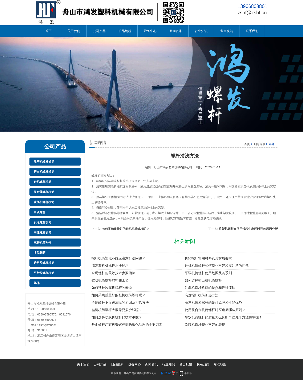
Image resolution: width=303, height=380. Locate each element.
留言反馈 (226, 31)
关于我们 (74, 31)
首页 (48, 31)
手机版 (188, 373)
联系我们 (252, 31)
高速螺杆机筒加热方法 (201, 295)
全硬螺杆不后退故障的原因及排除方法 (120, 302)
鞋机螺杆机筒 (42, 181)
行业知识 (201, 31)
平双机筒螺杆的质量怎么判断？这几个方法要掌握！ (223, 317)
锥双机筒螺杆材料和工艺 (110, 280)
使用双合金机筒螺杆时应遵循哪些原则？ (215, 310)
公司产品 (99, 31)
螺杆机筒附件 (42, 242)
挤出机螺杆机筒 (44, 171)
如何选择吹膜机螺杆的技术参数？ (117, 317)
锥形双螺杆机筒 (44, 262)
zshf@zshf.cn (252, 12)
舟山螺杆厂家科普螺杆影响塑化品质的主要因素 (127, 324)
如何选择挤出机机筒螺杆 (203, 280)
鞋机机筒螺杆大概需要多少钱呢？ (117, 310)
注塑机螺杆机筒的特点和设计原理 (210, 288)
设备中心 (150, 31)
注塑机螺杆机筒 (44, 161)
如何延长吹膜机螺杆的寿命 (112, 288)
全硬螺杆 (39, 212)
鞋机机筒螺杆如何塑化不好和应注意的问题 (217, 265)
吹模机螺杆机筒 (44, 202)
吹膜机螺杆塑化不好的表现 (205, 324)
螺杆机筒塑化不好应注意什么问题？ (118, 258)
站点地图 (220, 364)
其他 (37, 283)
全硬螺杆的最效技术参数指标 (113, 273)
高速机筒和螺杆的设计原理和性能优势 (213, 302)
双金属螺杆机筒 (44, 192)
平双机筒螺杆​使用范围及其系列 (208, 273)
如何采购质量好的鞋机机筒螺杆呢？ (125, 228)
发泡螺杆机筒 (42, 222)
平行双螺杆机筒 (44, 273)
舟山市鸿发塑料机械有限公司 (173, 167)
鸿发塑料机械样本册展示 (110, 265)
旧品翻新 (124, 31)
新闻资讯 (175, 31)
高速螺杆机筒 (42, 232)
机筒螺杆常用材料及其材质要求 (208, 258)
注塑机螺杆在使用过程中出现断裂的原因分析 (248, 228)
